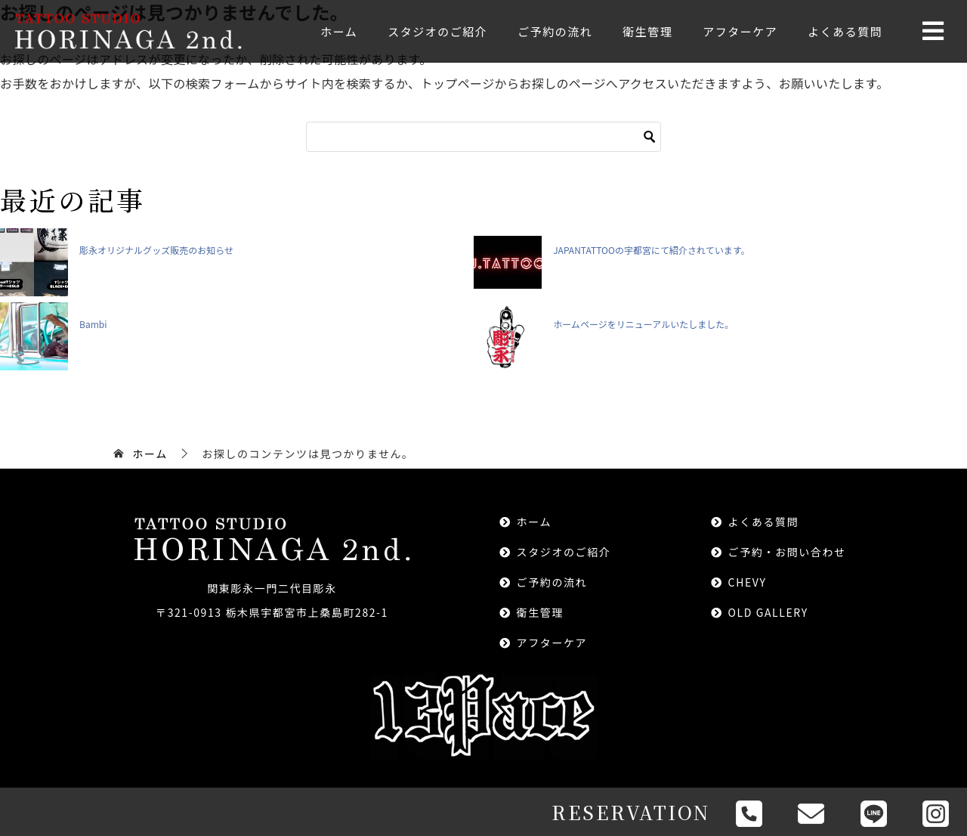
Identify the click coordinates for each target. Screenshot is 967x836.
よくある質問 (845, 31)
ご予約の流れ (554, 31)
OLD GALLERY (768, 612)
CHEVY (747, 582)
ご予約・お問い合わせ (787, 551)
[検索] (483, 137)
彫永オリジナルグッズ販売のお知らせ (156, 249)
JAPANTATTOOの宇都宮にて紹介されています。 (651, 249)
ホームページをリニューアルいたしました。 (643, 323)
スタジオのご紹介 (437, 31)
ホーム (338, 31)
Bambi (93, 323)
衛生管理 (647, 31)
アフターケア (740, 31)
